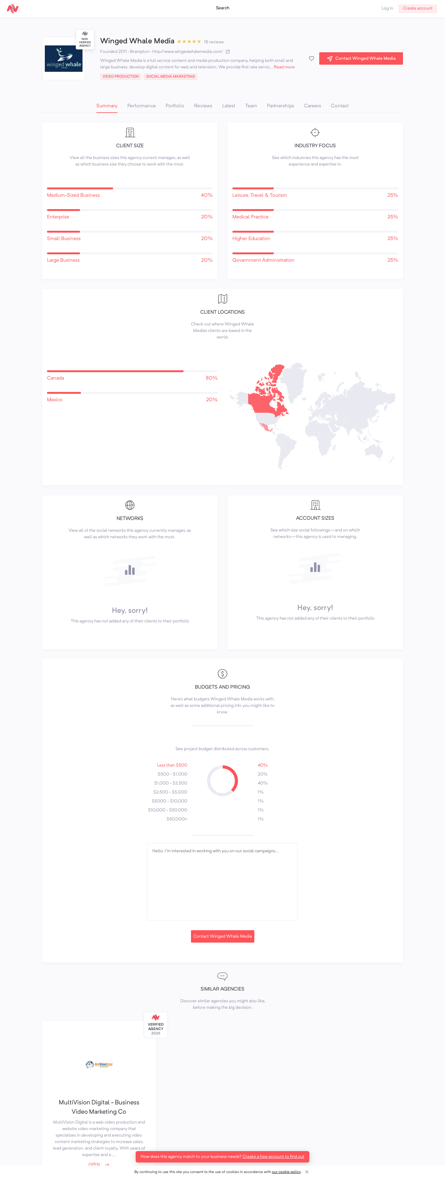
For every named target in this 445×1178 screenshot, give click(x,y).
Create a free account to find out (273, 1156)
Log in (387, 8)
